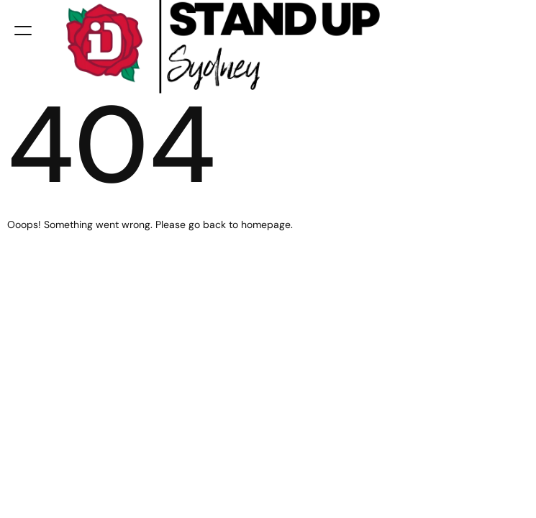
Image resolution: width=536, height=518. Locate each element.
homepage (266, 224)
